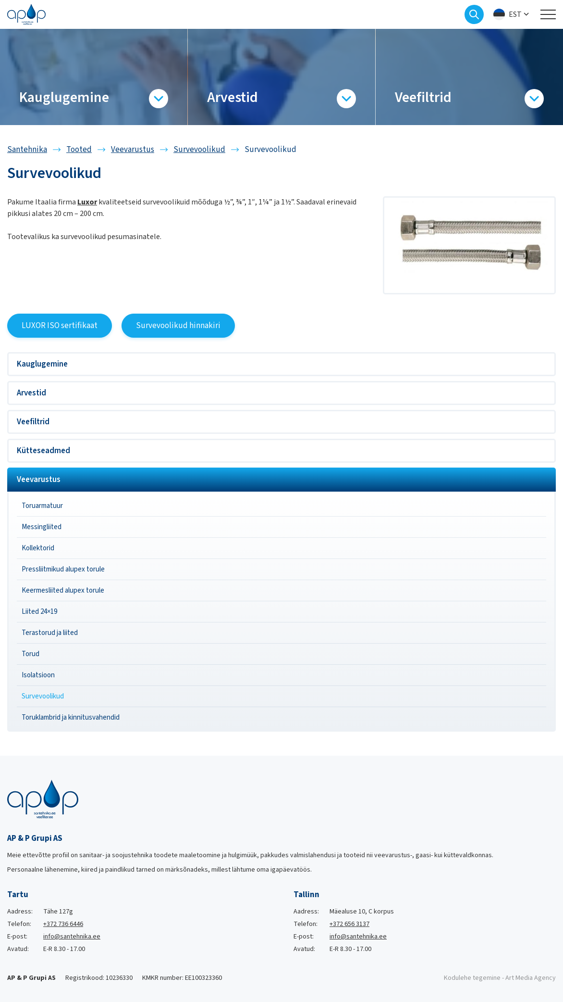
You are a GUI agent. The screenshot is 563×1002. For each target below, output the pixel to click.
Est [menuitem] (515, 14)
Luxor (87, 202)
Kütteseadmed (43, 451)
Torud (30, 654)
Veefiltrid (33, 422)
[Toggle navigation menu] (548, 14)
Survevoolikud (43, 696)
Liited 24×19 (39, 612)
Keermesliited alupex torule (63, 590)
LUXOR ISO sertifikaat (60, 325)
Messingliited (41, 527)
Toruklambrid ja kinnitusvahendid (71, 717)
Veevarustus (39, 479)
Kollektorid (38, 548)
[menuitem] (512, 15)
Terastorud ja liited (50, 633)
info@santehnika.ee (71, 936)
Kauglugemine (42, 364)
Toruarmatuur (42, 506)
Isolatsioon (38, 675)
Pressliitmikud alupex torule (63, 569)
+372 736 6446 (63, 924)
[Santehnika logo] (26, 14)
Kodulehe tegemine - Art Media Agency (500, 978)
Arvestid (31, 393)
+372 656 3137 (349, 924)
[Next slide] (556, 77)
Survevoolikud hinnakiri (178, 325)
